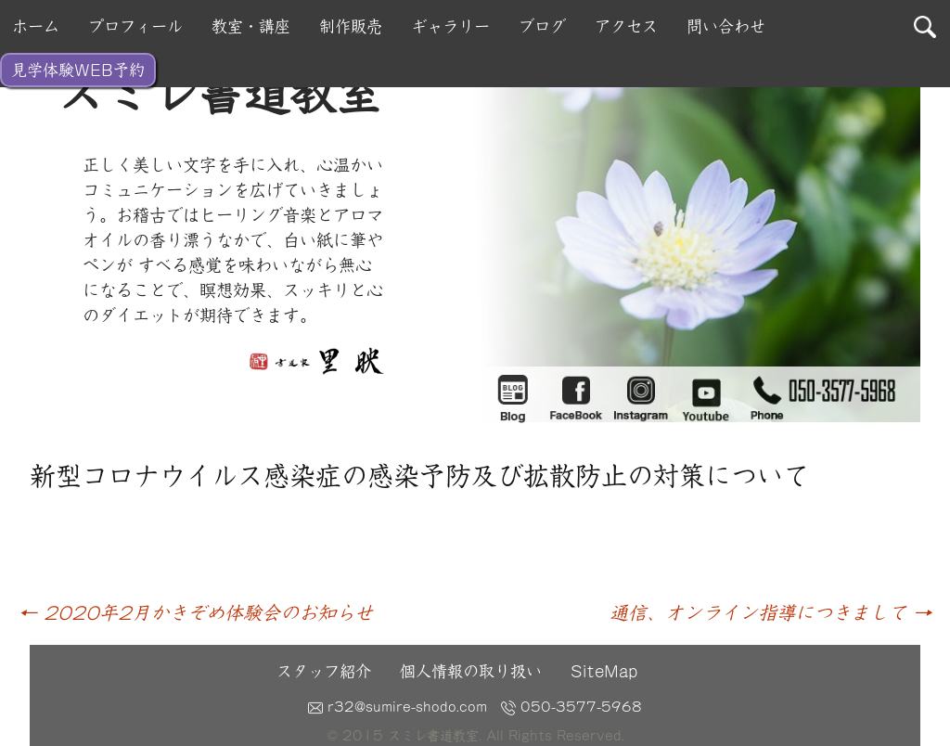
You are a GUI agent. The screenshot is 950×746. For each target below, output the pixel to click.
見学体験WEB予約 (78, 70)
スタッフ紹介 (323, 671)
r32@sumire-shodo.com (397, 707)
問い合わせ (726, 26)
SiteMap (604, 671)
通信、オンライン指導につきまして (770, 612)
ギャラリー (450, 26)
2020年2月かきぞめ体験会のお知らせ (196, 612)
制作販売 (350, 26)
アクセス (626, 26)
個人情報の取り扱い (471, 671)
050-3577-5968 (571, 707)
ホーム (35, 26)
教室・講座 (251, 26)
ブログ (542, 26)
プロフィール (135, 26)
